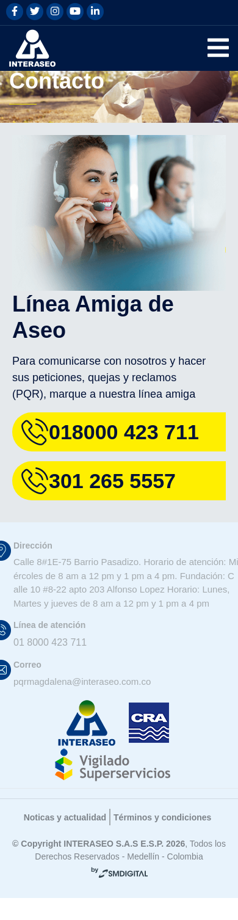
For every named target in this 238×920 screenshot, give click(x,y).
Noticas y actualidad (58, 848)
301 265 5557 (116, 497)
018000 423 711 (123, 448)
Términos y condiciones (169, 848)
